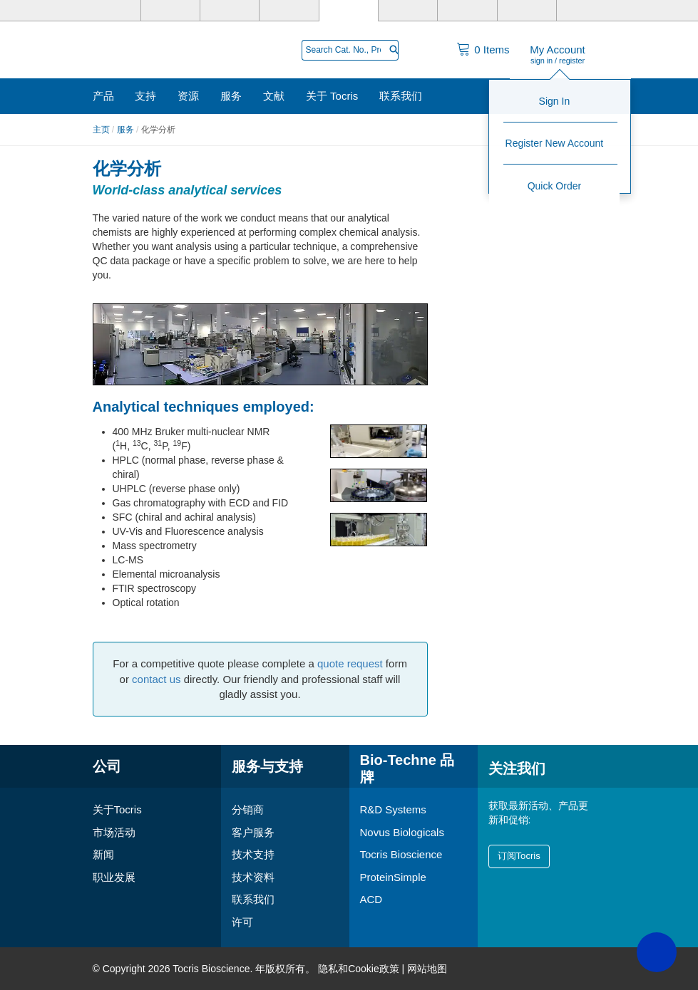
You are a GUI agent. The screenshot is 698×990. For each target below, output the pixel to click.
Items (491, 49)
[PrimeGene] (289, 10)
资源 (188, 96)
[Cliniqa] (527, 10)
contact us (156, 679)
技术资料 (253, 877)
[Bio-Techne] (111, 10)
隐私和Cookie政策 (358, 968)
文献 (273, 96)
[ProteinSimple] (408, 10)
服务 (231, 96)
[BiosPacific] (467, 10)
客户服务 (253, 832)
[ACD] (586, 10)
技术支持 (253, 854)
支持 (145, 96)
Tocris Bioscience (401, 854)
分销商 (248, 809)
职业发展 (114, 877)
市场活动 (114, 832)
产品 (103, 96)
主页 (101, 130)
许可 (242, 922)
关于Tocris (117, 809)
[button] (657, 952)
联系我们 (400, 96)
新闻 (103, 854)
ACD (371, 899)
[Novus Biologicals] (229, 10)
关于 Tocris (332, 96)
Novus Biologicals (402, 832)
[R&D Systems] (170, 10)
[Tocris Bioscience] (348, 10)
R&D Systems (393, 809)
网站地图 (427, 968)
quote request (350, 663)
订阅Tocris (519, 855)
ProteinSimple (393, 877)
